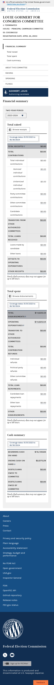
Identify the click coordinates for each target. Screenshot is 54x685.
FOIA (5, 585)
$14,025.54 (40, 322)
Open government (12, 568)
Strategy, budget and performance (14, 554)
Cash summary (14, 60)
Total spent (12, 56)
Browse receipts (20, 129)
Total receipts (15, 146)
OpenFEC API (9, 590)
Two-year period (14, 110)
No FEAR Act (9, 563)
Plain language (11, 543)
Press (5, 526)
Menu (3, 9)
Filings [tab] (9, 84)
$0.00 (43, 169)
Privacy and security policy (17, 538)
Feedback (40, 682)
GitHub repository (12, 595)
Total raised (12, 52)
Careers (7, 521)
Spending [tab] (10, 78)
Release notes (10, 600)
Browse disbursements (23, 296)
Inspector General (12, 578)
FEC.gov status (10, 605)
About (6, 516)
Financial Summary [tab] (15, 46)
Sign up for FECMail (19, 663)
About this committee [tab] (16, 68)
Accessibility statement (15, 548)
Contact (7, 530)
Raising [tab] (9, 73)
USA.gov (7, 573)
